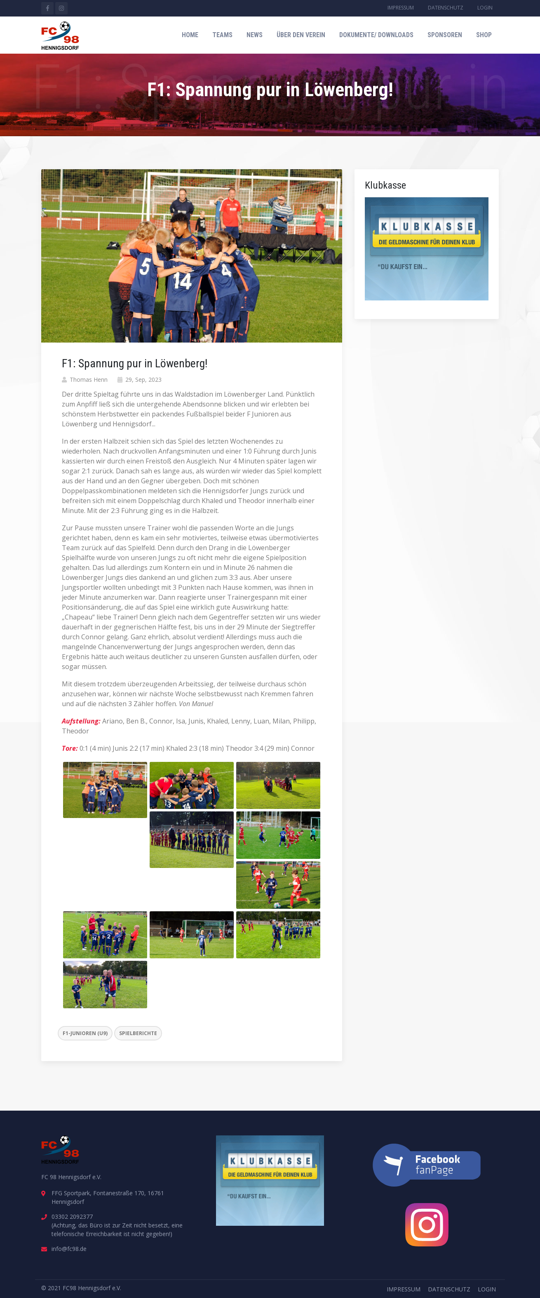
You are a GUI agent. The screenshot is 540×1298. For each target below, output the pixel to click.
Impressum (400, 7)
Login (485, 7)
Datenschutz (445, 7)
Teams (222, 35)
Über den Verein (301, 35)
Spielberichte (138, 1033)
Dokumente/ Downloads (376, 35)
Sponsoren (444, 35)
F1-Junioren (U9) (85, 1033)
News (255, 35)
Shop (484, 35)
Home (190, 35)
